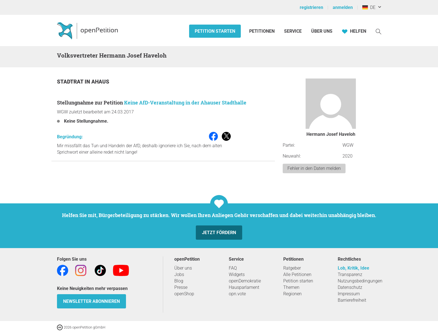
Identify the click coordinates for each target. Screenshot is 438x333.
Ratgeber (292, 268)
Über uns (183, 268)
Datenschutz (350, 287)
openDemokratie (245, 281)
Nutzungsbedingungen (360, 281)
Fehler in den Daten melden (314, 168)
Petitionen (262, 31)
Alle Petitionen (297, 274)
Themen (291, 287)
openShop (184, 293)
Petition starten (215, 31)
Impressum (349, 293)
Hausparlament (244, 287)
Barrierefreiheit (352, 300)
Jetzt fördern (219, 232)
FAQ (233, 268)
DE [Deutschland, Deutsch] (368, 7)
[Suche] (378, 31)
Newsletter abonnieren (91, 301)
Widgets (237, 274)
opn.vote (237, 293)
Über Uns (321, 31)
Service (293, 31)
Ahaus (100, 82)
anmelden (343, 7)
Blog (178, 281)
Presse (180, 287)
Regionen (292, 293)
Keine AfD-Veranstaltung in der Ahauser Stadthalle (185, 102)
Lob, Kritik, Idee (353, 268)
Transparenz (350, 274)
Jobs (179, 274)
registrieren (311, 7)
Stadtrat (71, 82)
